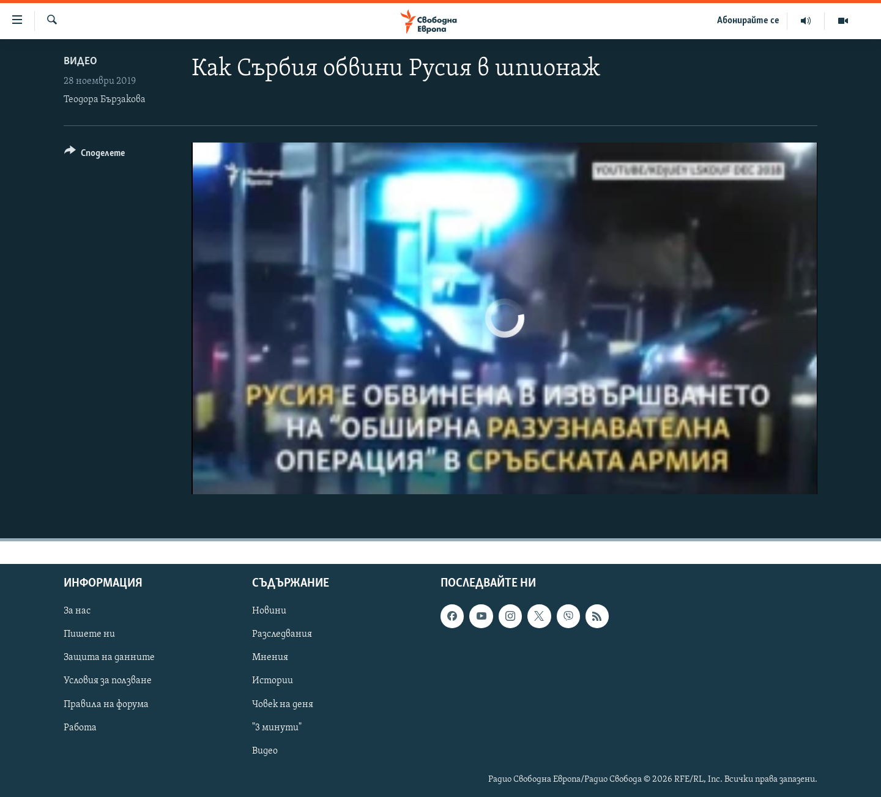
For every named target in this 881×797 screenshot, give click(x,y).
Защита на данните (109, 657)
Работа (80, 728)
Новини (269, 611)
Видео (80, 61)
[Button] (94, 155)
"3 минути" (277, 728)
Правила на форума (106, 705)
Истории (272, 681)
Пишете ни (89, 634)
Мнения (270, 657)
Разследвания (282, 634)
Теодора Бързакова (105, 100)
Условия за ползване (108, 681)
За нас (77, 611)
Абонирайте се (748, 21)
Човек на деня (282, 705)
